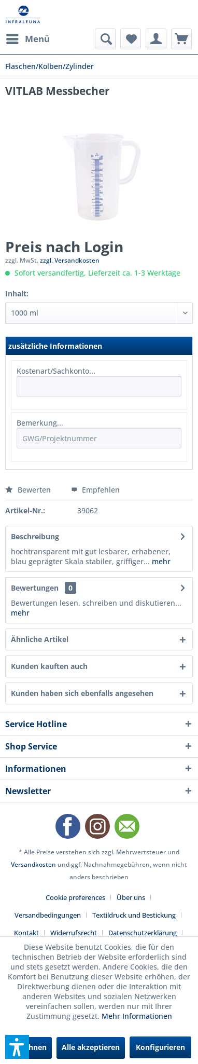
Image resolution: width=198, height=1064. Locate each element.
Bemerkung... (40, 423)
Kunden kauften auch (49, 666)
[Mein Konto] (156, 39)
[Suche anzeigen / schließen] (105, 39)
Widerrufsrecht (73, 932)
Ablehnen (29, 1047)
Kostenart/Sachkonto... (56, 371)
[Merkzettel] (130, 39)
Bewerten (29, 490)
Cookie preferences (75, 897)
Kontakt (26, 932)
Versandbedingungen (48, 915)
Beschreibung (35, 536)
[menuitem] (27, 39)
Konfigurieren (160, 1047)
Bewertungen (35, 588)
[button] (17, 1047)
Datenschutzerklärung (142, 932)
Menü (28, 38)
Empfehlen (95, 490)
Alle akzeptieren (91, 1047)
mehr (160, 561)
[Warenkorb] (181, 39)
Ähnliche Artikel (39, 639)
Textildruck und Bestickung (134, 915)
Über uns (131, 897)
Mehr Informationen (137, 1016)
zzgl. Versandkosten (70, 260)
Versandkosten (33, 864)
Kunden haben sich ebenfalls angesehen (82, 693)
